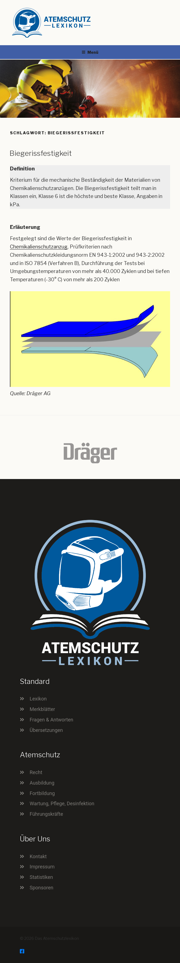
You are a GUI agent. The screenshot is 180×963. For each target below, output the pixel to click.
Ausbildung (42, 783)
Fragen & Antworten (51, 720)
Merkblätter (42, 709)
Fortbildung (42, 793)
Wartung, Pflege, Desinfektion (62, 803)
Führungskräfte (46, 814)
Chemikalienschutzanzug (39, 247)
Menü (90, 52)
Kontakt (38, 856)
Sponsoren (41, 887)
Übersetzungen (46, 730)
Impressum (42, 867)
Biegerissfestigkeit (40, 153)
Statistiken (41, 877)
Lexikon (38, 699)
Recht (36, 772)
